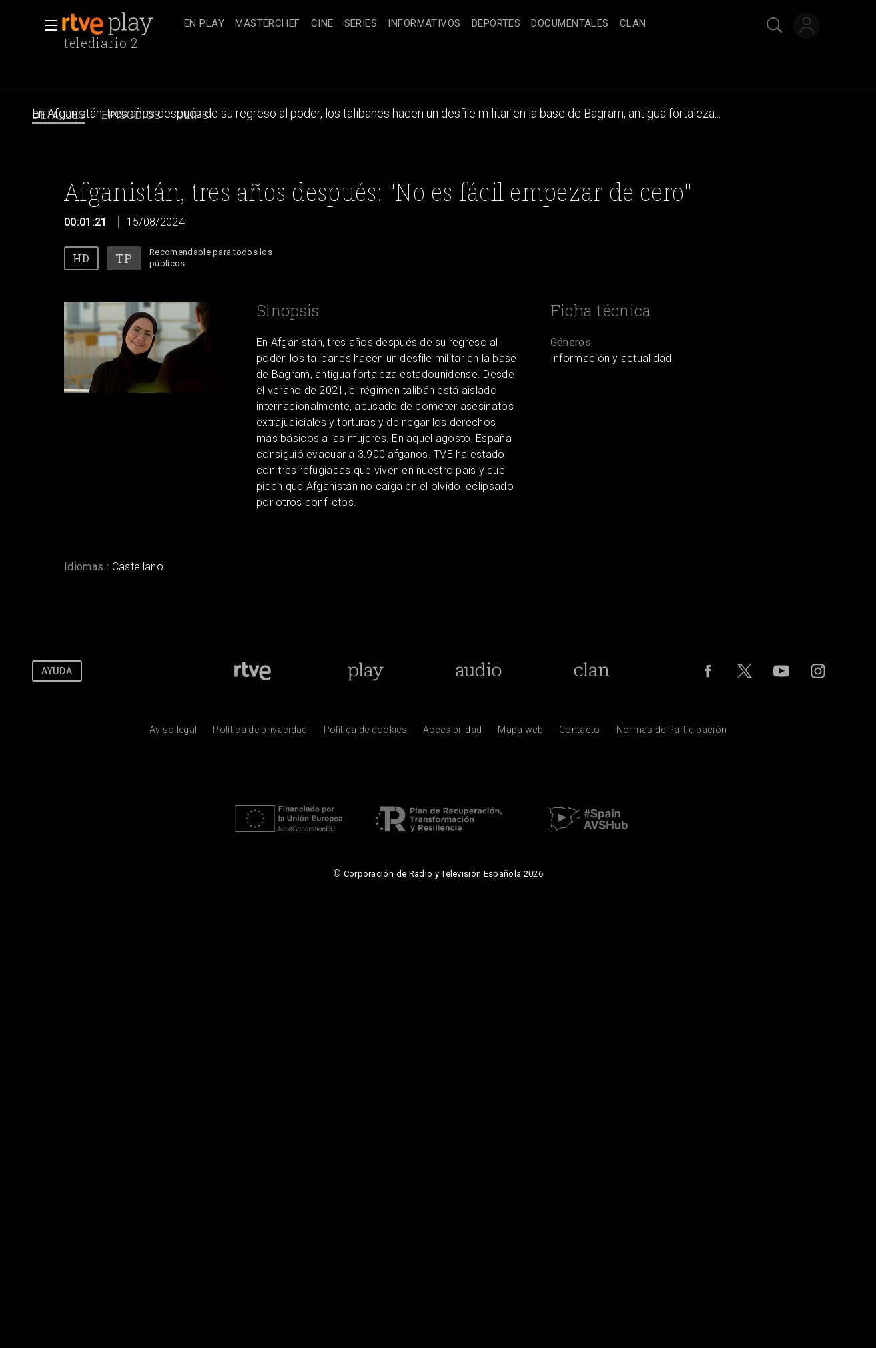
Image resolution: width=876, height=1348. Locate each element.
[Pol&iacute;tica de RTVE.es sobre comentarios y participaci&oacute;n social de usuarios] (671, 733)
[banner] (120, 24)
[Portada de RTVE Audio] (479, 671)
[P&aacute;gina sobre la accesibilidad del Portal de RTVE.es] (452, 733)
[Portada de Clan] (591, 671)
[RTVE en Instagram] (818, 671)
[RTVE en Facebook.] (708, 671)
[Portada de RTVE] (253, 671)
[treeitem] (204, 24)
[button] (46, 25)
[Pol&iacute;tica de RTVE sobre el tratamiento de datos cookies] (365, 733)
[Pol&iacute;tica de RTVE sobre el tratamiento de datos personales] (260, 733)
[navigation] (453, 24)
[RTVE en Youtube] (781, 671)
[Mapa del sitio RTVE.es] (520, 733)
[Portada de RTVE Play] (365, 671)
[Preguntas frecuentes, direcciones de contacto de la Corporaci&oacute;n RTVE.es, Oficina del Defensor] (579, 733)
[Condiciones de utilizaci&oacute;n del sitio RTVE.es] (173, 733)
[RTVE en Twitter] (744, 671)
